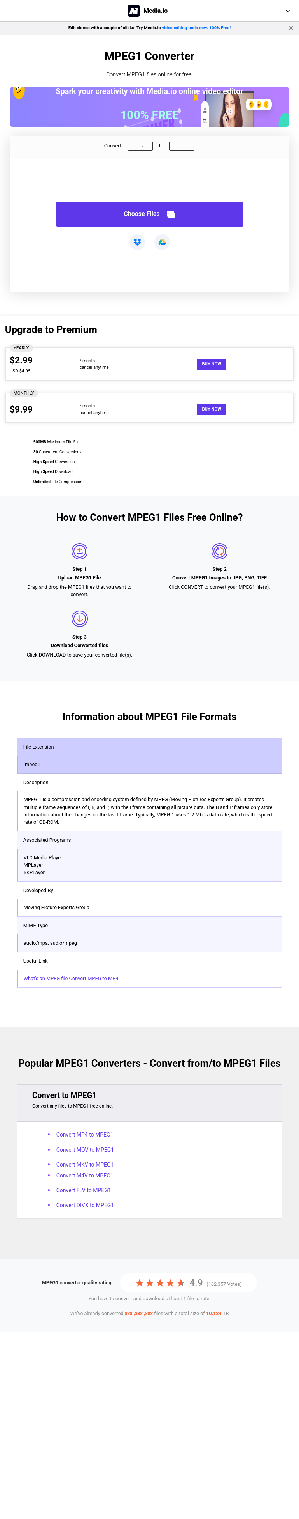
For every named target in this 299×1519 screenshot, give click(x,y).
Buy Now (211, 363)
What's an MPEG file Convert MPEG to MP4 (71, 978)
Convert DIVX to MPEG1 (85, 1205)
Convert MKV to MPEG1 (85, 1164)
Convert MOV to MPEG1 (85, 1150)
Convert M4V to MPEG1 (85, 1175)
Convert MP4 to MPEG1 (85, 1134)
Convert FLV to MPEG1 (83, 1190)
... (139, 146)
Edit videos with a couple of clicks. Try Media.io (149, 27)
